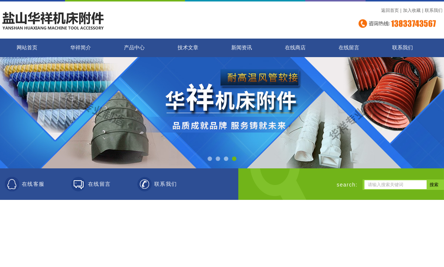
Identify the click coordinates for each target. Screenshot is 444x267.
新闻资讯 (241, 47)
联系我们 (434, 10)
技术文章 (188, 47)
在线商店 (295, 47)
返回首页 (390, 10)
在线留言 (349, 47)
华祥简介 (80, 47)
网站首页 (27, 47)
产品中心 (134, 47)
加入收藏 (412, 10)
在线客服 (33, 184)
